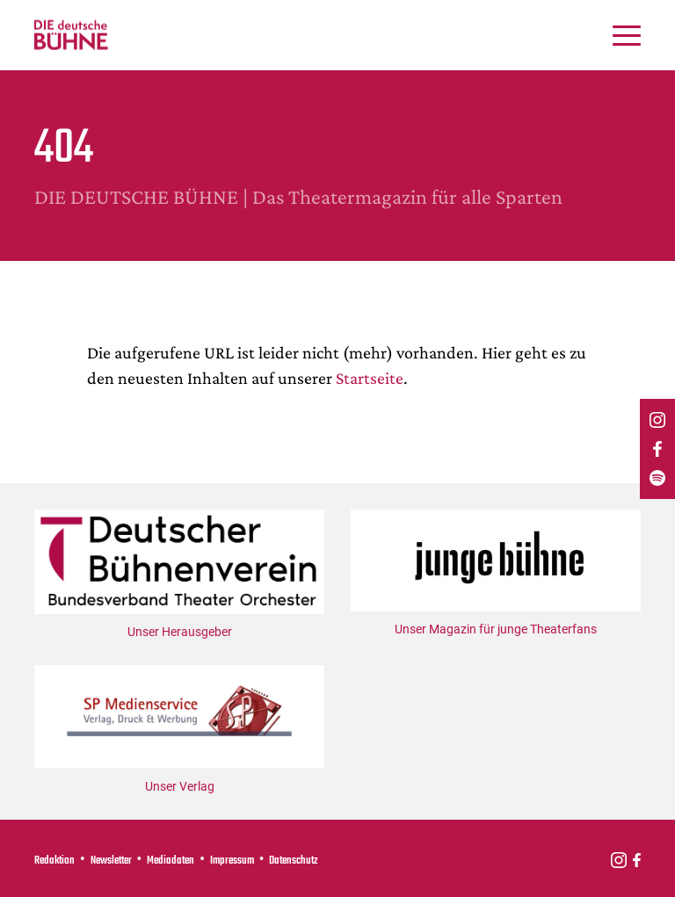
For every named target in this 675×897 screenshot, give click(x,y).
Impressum (232, 861)
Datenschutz (293, 861)
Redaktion (54, 861)
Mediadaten (170, 861)
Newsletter (111, 861)
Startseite (369, 377)
